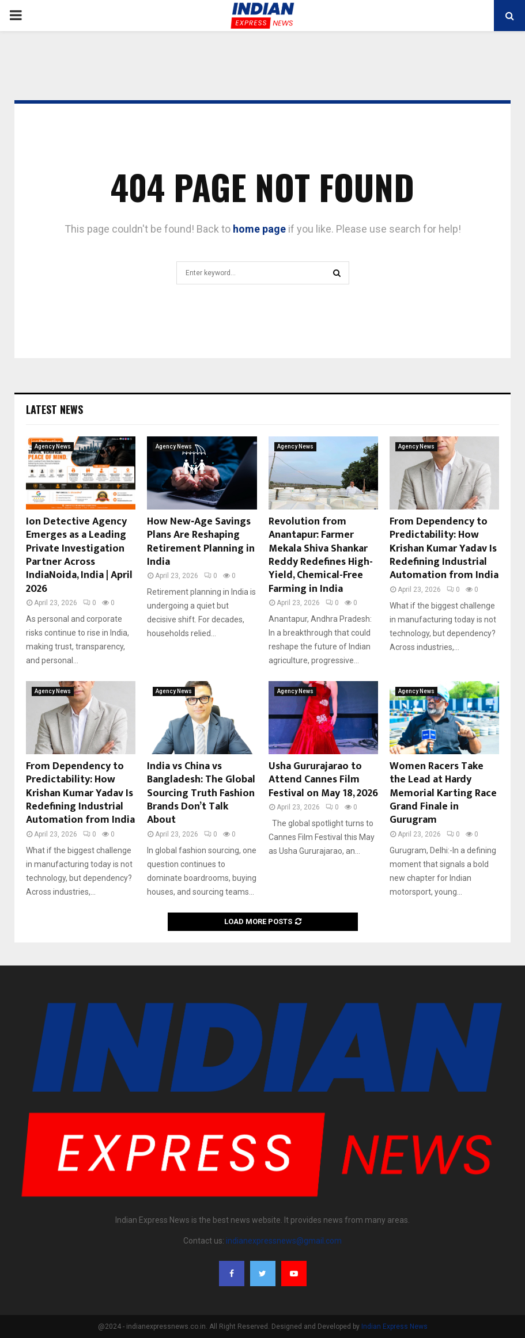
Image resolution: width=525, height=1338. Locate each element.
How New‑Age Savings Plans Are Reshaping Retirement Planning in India (201, 542)
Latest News (54, 409)
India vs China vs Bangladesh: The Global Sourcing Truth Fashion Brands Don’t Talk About (201, 793)
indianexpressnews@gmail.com (284, 1240)
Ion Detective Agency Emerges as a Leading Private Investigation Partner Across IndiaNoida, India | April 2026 (79, 555)
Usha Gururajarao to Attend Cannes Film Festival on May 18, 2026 (323, 780)
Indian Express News (394, 1326)
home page (259, 229)
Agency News (53, 446)
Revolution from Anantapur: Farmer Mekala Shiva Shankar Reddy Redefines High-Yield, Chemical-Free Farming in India (321, 555)
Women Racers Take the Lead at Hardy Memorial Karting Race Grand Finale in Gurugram (443, 793)
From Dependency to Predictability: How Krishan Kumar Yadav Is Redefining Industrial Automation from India (444, 548)
